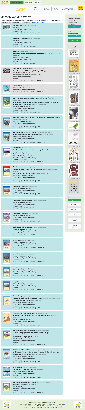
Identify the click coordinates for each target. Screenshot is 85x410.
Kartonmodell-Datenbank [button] (17, 2)
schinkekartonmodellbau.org (53, 406)
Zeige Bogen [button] (38, 2)
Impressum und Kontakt (74, 219)
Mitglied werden (74, 40)
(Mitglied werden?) (39, 22)
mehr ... (74, 26)
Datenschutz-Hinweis (74, 226)
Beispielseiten (74, 204)
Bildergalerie (74, 209)
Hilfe (74, 214)
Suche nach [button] (28, 2)
